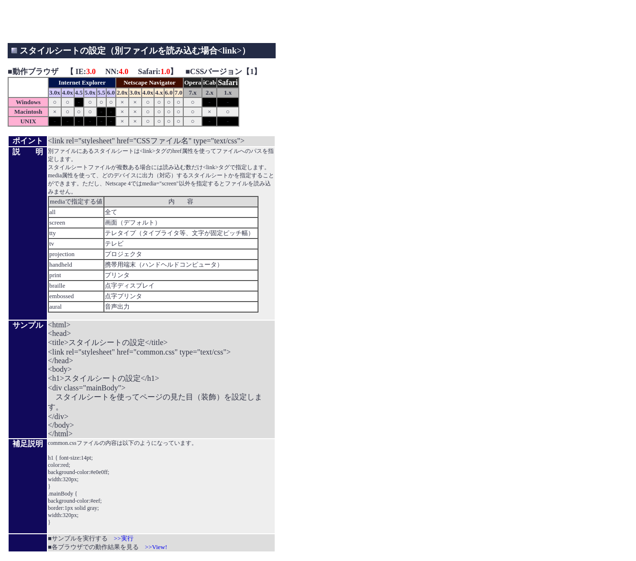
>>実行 (124, 538)
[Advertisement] (182, 21)
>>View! (156, 546)
